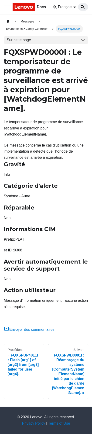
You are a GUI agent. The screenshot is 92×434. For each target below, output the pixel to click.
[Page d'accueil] (8, 21)
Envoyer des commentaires (29, 329)
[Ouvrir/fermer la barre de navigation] (7, 7)
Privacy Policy (33, 423)
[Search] (83, 7)
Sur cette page (19, 40)
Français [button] (62, 7)
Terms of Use (59, 423)
